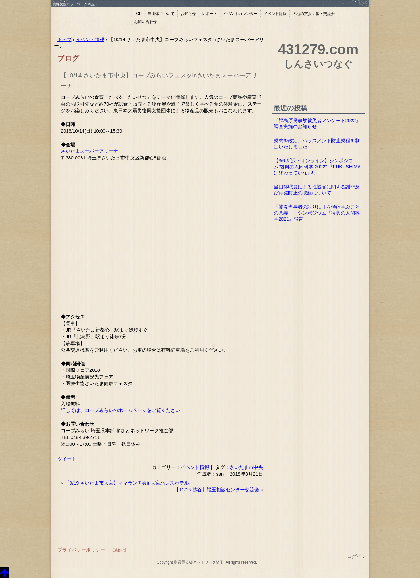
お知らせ (188, 13)
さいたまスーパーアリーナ (89, 151)
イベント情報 (275, 13)
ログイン (356, 556)
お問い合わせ (145, 21)
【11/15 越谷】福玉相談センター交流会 (216, 489)
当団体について (161, 13)
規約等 (120, 549)
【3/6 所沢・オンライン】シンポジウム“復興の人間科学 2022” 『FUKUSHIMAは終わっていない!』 (317, 166)
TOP (138, 13)
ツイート (66, 459)
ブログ (68, 58)
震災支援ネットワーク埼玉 (91, 18)
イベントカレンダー (240, 13)
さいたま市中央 (246, 467)
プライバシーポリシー (81, 549)
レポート (209, 13)
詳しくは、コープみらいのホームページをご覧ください (120, 410)
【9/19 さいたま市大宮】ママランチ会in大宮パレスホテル (127, 483)
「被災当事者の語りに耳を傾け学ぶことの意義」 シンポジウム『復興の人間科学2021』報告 (317, 213)
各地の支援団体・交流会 (314, 13)
